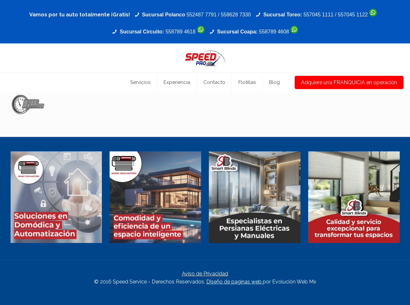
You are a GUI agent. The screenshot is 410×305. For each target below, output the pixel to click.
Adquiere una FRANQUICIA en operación (349, 82)
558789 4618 (180, 31)
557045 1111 (319, 14)
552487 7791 (201, 14)
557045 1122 (353, 14)
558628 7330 (236, 14)
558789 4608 (274, 31)
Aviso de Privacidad (205, 274)
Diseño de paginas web (234, 282)
